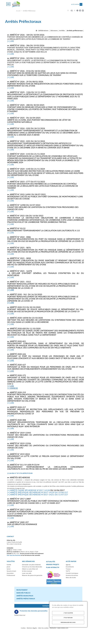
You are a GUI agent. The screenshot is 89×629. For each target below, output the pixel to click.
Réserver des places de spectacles (32, 575)
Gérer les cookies (43, 628)
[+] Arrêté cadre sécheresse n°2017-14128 (28, 490)
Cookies (23, 628)
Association (10, 573)
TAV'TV (68, 571)
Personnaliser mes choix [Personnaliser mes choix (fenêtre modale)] (68, 622)
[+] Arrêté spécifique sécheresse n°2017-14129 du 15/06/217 (37, 492)
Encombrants (70, 567)
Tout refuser (68, 617)
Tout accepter (68, 613)
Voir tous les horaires (13, 555)
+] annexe (13, 388)
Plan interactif (52, 567)
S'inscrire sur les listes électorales (32, 567)
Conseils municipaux (72, 573)
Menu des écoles (71, 577)
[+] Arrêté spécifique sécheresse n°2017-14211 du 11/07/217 (37, 494)
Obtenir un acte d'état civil (30, 569)
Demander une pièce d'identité (31, 565)
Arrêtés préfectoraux (26, 599)
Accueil (18, 11)
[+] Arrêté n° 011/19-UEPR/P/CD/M (20, 473)
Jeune (8, 567)
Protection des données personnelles (34, 611)
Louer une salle (26, 573)
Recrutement (22, 590)
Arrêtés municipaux (25, 596)
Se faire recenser (27, 571)
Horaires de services (72, 575)
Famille (9, 565)
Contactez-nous (48, 606)
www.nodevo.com (62, 628)
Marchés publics (23, 593)
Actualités (50, 562)
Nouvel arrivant (11, 571)
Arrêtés (62, 31)
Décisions (54, 31)
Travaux (68, 569)
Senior (9, 569)
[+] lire (10, 41)
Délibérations (43, 31)
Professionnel (11, 575)
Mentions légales (32, 628)
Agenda (68, 565)
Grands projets (52, 564)
